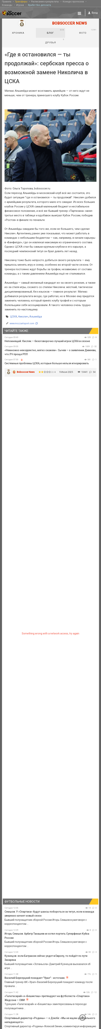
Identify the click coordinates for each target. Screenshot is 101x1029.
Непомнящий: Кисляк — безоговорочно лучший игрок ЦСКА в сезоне (47, 341)
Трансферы (21, 1)
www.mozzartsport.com (22, 323)
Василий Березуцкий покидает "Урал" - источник (35, 977)
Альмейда (35, 316)
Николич (23, 316)
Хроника (18, 32)
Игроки (20, 5)
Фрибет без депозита (39, 5)
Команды (7, 5)
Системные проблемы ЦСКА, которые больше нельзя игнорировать (47, 363)
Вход (92, 13)
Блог (55, 31)
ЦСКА (13, 316)
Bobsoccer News (26, 372)
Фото (87, 31)
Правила (6, 1)
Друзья (54, 41)
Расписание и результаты (45, 1)
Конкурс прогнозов (73, 1)
